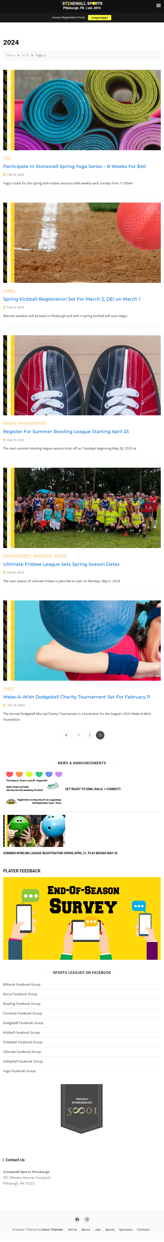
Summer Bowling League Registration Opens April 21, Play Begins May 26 (60, 856)
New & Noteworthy (32, 425)
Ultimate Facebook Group (22, 1055)
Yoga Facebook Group (19, 1074)
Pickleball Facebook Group (22, 1045)
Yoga (6, 158)
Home (72, 1233)
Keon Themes (52, 1233)
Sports (110, 1233)
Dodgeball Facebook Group (23, 1026)
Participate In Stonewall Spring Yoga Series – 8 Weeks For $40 (74, 166)
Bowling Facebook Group (21, 1007)
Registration (42, 558)
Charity (8, 692)
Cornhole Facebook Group (22, 1016)
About (85, 1233)
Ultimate (60, 558)
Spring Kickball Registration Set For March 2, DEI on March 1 (71, 300)
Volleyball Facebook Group (23, 1065)
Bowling (9, 425)
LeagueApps (99, 17)
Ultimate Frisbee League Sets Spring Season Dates (61, 566)
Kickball (9, 291)
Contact (143, 1233)
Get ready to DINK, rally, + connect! (93, 792)
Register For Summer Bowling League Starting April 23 (66, 433)
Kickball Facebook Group (21, 1036)
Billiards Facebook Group (21, 988)
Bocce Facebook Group (20, 997)
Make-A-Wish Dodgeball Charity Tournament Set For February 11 (76, 700)
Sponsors (126, 1233)
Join (98, 1233)
